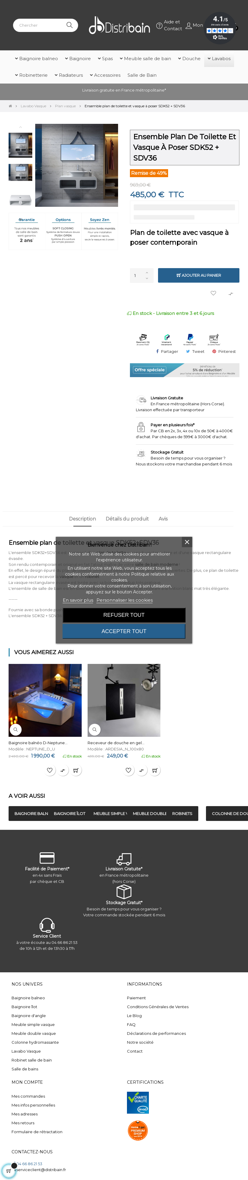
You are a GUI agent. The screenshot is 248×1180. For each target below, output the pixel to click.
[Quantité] (142, 275)
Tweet (198, 351)
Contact (135, 1051)
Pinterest (227, 351)
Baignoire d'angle (29, 1015)
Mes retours (23, 1122)
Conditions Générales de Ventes (158, 1006)
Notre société (140, 1042)
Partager (169, 351)
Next (20, 219)
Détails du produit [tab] (127, 519)
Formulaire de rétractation (37, 1131)
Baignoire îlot (24, 1006)
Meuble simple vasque (33, 1024)
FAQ (131, 1024)
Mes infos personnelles (33, 1105)
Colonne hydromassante (35, 1042)
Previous (20, 127)
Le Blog (134, 1015)
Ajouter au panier (199, 275)
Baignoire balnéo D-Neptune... (38, 742)
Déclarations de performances (156, 1033)
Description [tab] (82, 519)
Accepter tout (124, 631)
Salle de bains (25, 1069)
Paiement (136, 997)
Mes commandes (28, 1096)
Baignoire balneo (28, 997)
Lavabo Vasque (26, 1051)
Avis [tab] (163, 519)
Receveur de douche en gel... (116, 742)
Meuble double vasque (34, 1033)
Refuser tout (123, 615)
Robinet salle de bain (32, 1060)
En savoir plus (78, 600)
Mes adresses (25, 1114)
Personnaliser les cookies (124, 600)
